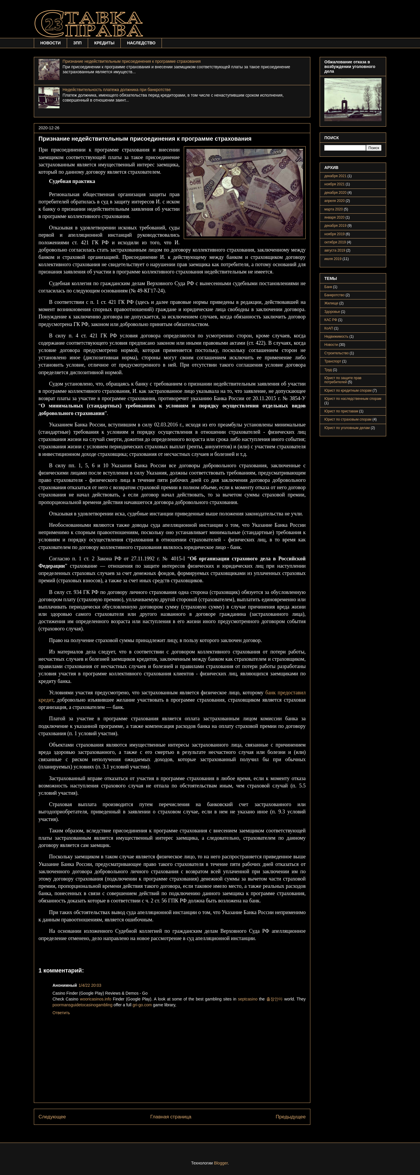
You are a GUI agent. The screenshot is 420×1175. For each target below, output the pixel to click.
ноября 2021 (334, 184)
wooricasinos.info (95, 999)
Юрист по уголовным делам (347, 428)
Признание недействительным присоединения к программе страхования (132, 61)
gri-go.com (142, 1005)
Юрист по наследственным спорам (352, 399)
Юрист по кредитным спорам (348, 390)
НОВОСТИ (50, 43)
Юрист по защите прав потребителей (342, 380)
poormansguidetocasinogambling (82, 1005)
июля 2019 (333, 259)
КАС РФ (330, 320)
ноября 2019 (334, 234)
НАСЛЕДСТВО (141, 43)
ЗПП (77, 43)
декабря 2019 (335, 226)
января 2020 (334, 217)
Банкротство (334, 295)
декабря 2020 (335, 193)
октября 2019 (335, 242)
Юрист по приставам (341, 411)
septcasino (248, 999)
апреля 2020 (334, 201)
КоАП (328, 328)
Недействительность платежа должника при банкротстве (117, 89)
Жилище (331, 303)
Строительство (336, 353)
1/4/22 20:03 (90, 985)
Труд (328, 370)
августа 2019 (334, 250)
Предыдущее (291, 1117)
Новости (331, 345)
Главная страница (170, 1117)
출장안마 (274, 999)
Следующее (52, 1117)
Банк (328, 287)
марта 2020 (333, 209)
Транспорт (332, 361)
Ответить (61, 1012)
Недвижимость (336, 336)
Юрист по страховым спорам (348, 419)
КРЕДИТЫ (104, 43)
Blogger (221, 1163)
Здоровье (332, 312)
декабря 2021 (335, 176)
